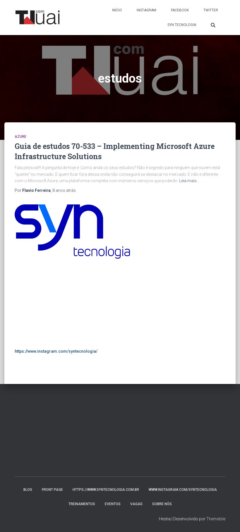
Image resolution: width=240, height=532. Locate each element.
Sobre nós (162, 504)
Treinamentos (81, 504)
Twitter (210, 10)
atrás (64, 190)
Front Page (52, 490)
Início (117, 10)
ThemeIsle (215, 519)
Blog (27, 490)
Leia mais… (189, 180)
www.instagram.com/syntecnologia (183, 490)
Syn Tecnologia (181, 25)
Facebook (180, 10)
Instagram (146, 10)
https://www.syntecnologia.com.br (106, 490)
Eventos (113, 504)
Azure (20, 137)
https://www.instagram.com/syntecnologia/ (56, 351)
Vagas (136, 504)
